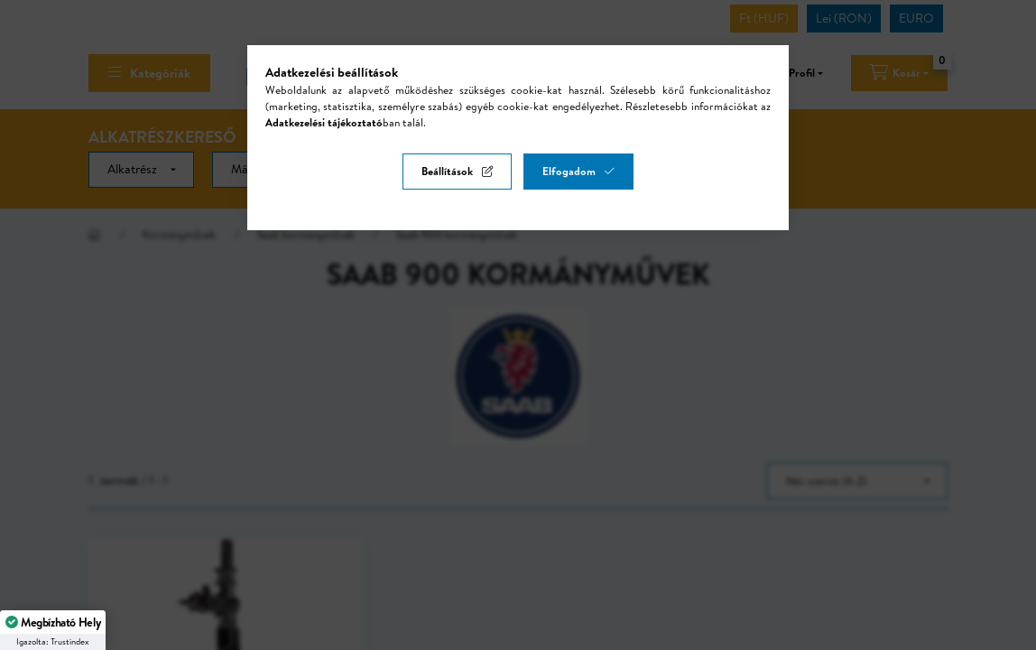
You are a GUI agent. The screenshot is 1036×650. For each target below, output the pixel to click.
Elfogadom (569, 171)
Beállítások (447, 171)
